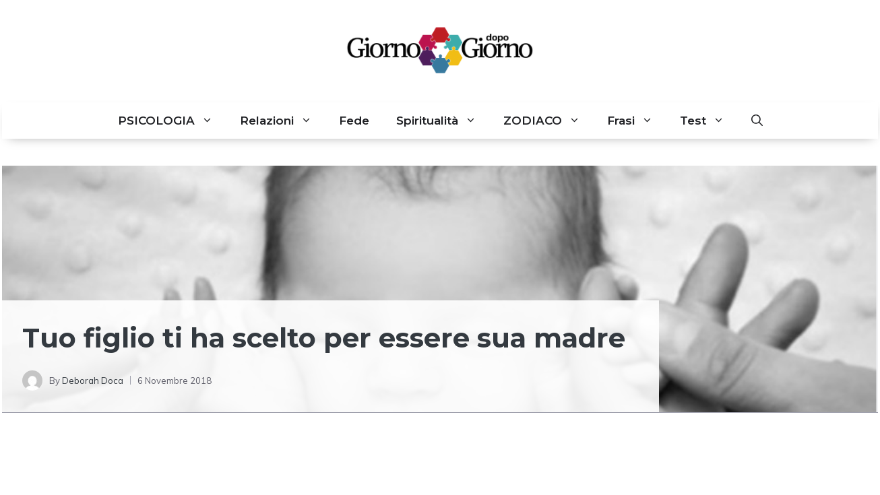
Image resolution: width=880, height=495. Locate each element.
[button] (757, 120)
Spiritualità (443, 120)
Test (709, 120)
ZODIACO (548, 120)
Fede (354, 120)
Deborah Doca (92, 380)
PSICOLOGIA (172, 120)
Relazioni (282, 120)
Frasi (636, 120)
